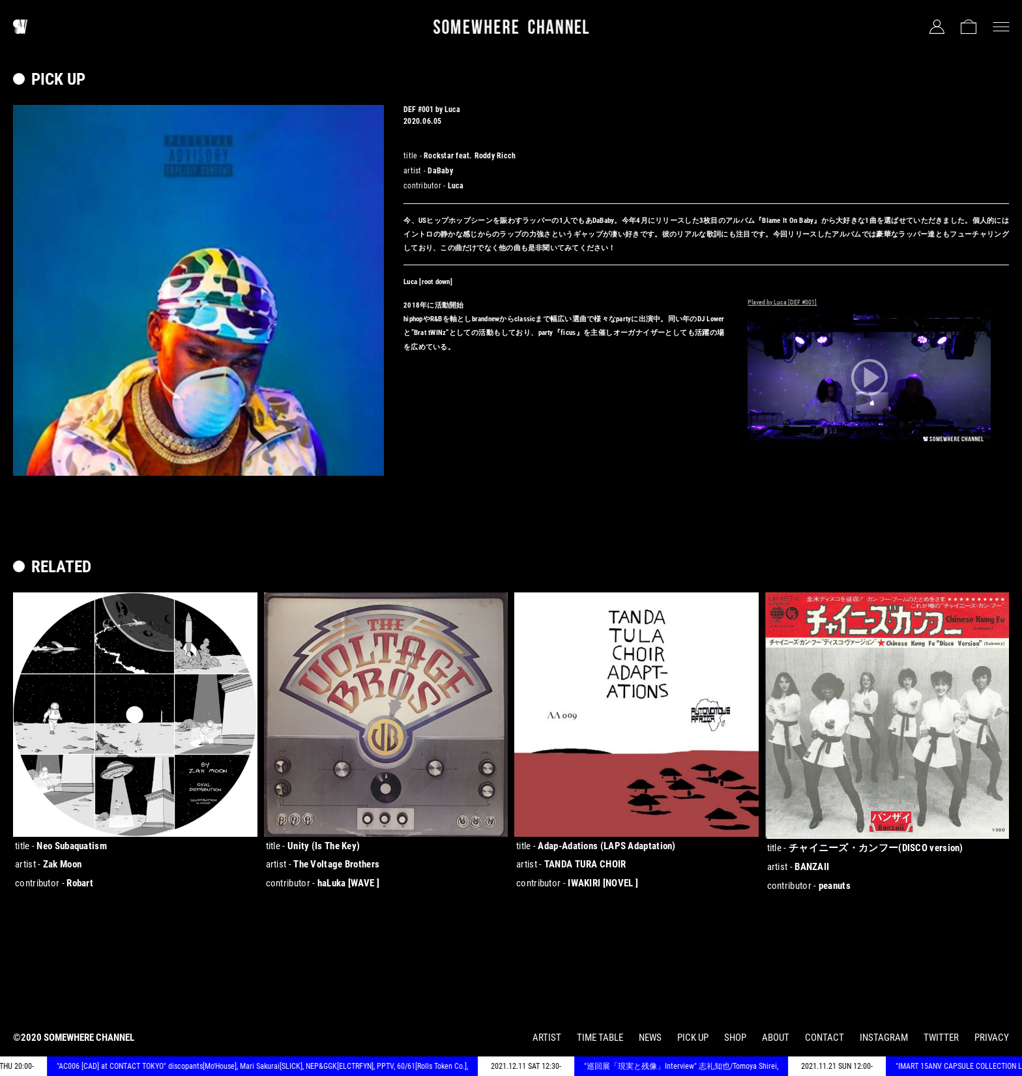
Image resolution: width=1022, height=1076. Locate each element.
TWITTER (941, 1037)
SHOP (735, 1037)
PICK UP (692, 1037)
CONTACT (824, 1037)
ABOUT (775, 1037)
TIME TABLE (600, 1037)
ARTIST (547, 1037)
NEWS (650, 1037)
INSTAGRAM (884, 1037)
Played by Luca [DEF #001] (782, 302)
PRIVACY (991, 1037)
